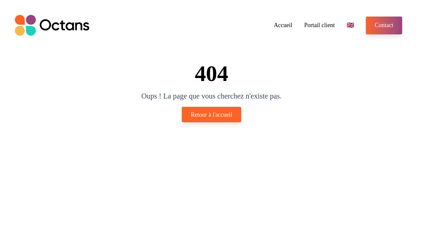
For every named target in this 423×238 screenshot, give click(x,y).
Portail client (319, 25)
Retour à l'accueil (211, 114)
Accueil (283, 25)
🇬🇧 (350, 25)
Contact (384, 25)
